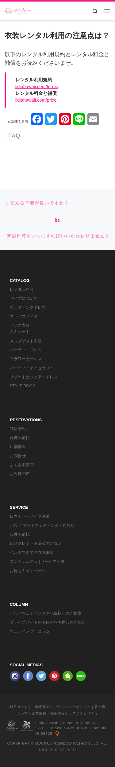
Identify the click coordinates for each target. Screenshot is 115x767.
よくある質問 (22, 464)
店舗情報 (18, 446)
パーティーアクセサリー (32, 368)
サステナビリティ (83, 713)
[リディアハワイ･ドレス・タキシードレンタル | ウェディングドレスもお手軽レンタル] (18, 10)
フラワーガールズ (26, 358)
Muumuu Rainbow (79, 723)
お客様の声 (20, 473)
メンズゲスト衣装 (26, 341)
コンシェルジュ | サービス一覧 (37, 561)
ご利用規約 (41, 707)
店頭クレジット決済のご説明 (36, 543)
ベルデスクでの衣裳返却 (32, 552)
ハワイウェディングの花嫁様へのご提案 (46, 613)
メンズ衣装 (20, 325)
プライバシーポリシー (72, 707)
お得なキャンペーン (28, 570)
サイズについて (24, 298)
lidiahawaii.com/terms (36, 86)
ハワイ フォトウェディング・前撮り (42, 525)
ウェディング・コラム (30, 631)
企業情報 (39, 713)
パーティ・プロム (26, 350)
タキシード (20, 331)
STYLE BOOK (22, 386)
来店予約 (18, 428)
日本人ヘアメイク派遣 (30, 516)
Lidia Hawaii (47, 723)
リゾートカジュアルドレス (34, 377)
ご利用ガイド (17, 707)
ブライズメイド (24, 316)
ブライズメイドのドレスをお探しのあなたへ (50, 622)
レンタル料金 (22, 289)
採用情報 (57, 713)
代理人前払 (20, 437)
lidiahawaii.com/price (36, 100)
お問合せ (18, 456)
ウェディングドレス (28, 307)
